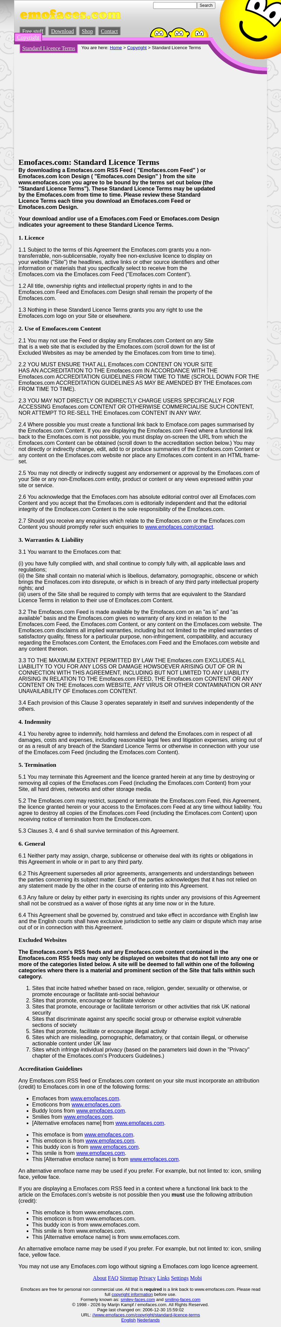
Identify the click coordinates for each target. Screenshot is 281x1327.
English (128, 1320)
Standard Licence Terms (48, 48)
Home (116, 47)
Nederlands (148, 1320)
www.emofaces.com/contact (179, 527)
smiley (127, 1299)
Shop (87, 31)
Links (163, 1278)
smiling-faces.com (182, 1299)
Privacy (147, 1278)
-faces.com (144, 1299)
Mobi (196, 1278)
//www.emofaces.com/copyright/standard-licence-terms (146, 1314)
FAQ (113, 1278)
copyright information (132, 1294)
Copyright (28, 37)
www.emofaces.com (94, 1098)
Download (62, 31)
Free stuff (32, 31)
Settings (180, 1278)
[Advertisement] (140, 106)
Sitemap (128, 1278)
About (100, 1278)
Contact (109, 31)
